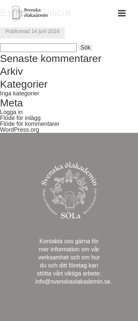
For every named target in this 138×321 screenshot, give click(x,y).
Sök (85, 47)
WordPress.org (19, 130)
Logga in (11, 112)
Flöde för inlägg (20, 118)
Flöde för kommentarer (30, 124)
